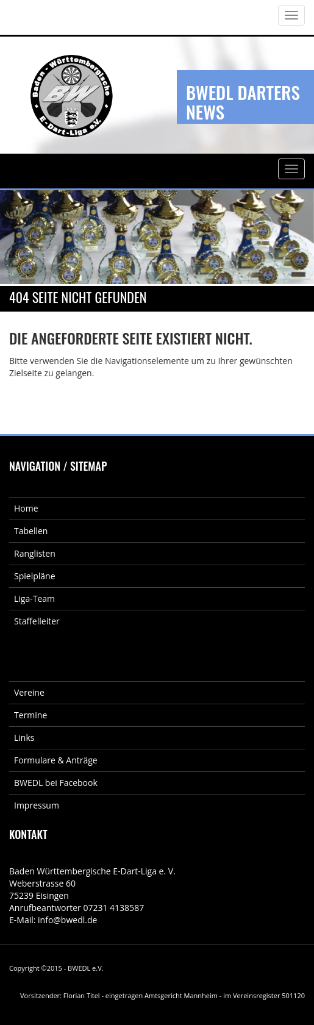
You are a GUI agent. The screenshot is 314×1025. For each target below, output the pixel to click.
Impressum (36, 805)
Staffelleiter (37, 621)
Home (26, 508)
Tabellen (31, 531)
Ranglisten (34, 553)
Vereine (29, 692)
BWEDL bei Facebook (56, 782)
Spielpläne (34, 576)
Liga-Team (34, 598)
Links (24, 737)
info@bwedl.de (67, 920)
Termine (30, 715)
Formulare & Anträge (56, 760)
